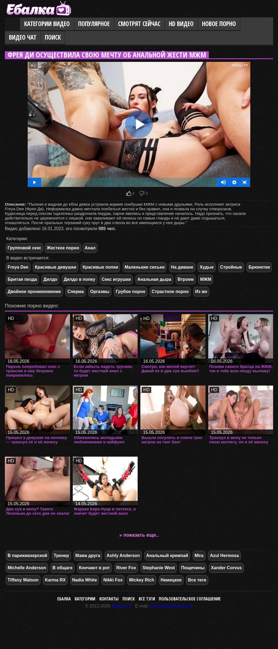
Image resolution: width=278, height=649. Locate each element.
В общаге (62, 567)
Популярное (94, 24)
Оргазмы (99, 291)
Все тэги (147, 599)
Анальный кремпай (167, 555)
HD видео (181, 24)
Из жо (201, 291)
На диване (182, 267)
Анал (90, 248)
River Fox (126, 567)
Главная (12, 24)
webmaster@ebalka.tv (171, 606)
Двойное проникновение (34, 291)
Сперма (75, 291)
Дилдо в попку (79, 279)
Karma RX (55, 580)
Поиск (53, 37)
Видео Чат (22, 37)
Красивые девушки (55, 267)
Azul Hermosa (224, 555)
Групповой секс (24, 248)
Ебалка (64, 599)
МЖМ (205, 279)
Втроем (186, 279)
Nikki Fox (113, 580)
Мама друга (87, 555)
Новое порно (219, 24)
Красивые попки (100, 267)
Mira (199, 555)
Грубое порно (131, 291)
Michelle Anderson (27, 567)
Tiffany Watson (23, 580)
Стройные (231, 267)
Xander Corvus (226, 567)
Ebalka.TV (122, 606)
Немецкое (171, 580)
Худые (207, 267)
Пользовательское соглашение (190, 599)
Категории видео (47, 24)
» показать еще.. (139, 535)
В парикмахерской (27, 555)
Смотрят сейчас (139, 24)
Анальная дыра (154, 279)
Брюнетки (259, 267)
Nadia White (84, 580)
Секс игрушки (116, 279)
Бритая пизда (22, 279)
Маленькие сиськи (145, 267)
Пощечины (193, 567)
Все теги (197, 580)
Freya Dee (18, 267)
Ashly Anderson (123, 555)
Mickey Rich (141, 580)
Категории (85, 599)
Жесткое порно (63, 248)
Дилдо (50, 279)
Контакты (109, 599)
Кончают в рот (94, 567)
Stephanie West (159, 567)
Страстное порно (170, 291)
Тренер (61, 555)
